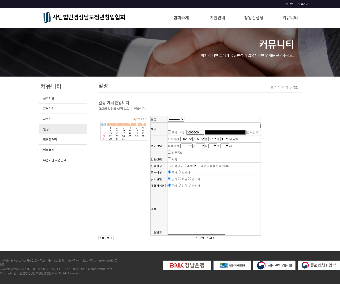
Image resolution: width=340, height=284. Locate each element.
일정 (46, 129)
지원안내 (217, 18)
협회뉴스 (48, 150)
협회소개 (181, 18)
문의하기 (48, 108)
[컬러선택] (252, 132)
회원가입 (303, 4)
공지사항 (48, 98)
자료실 (47, 119)
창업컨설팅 (253, 18)
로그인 (290, 4)
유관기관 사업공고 (54, 160)
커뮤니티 (290, 18)
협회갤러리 (50, 139)
